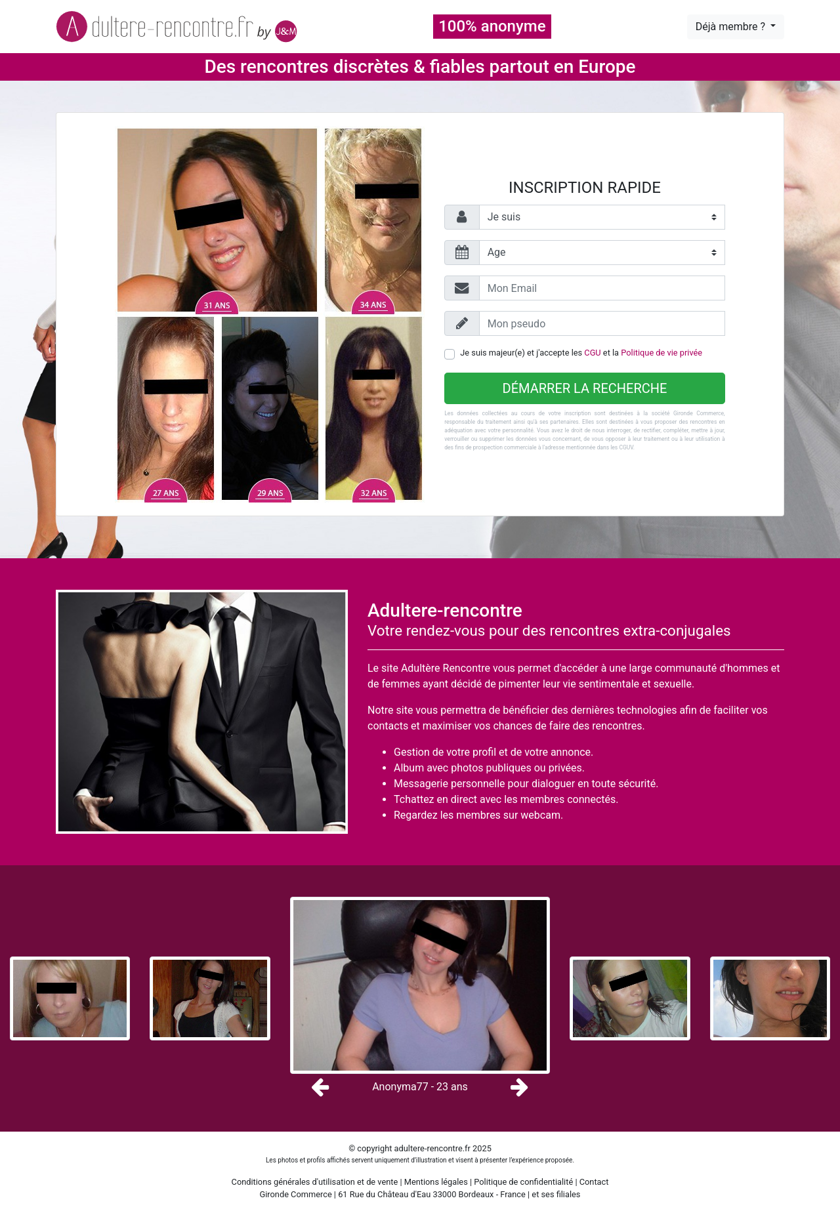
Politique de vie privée (661, 353)
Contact (594, 1182)
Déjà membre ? (732, 26)
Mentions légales (436, 1182)
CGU (592, 353)
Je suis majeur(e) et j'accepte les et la (581, 353)
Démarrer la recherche (585, 388)
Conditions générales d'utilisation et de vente (315, 1182)
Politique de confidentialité (523, 1182)
